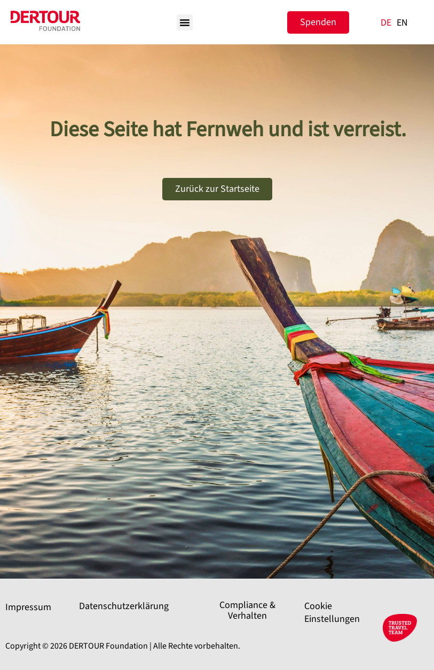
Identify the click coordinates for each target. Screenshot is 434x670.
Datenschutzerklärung (124, 606)
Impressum (28, 607)
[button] (185, 22)
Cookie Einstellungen (332, 612)
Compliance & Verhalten (247, 610)
